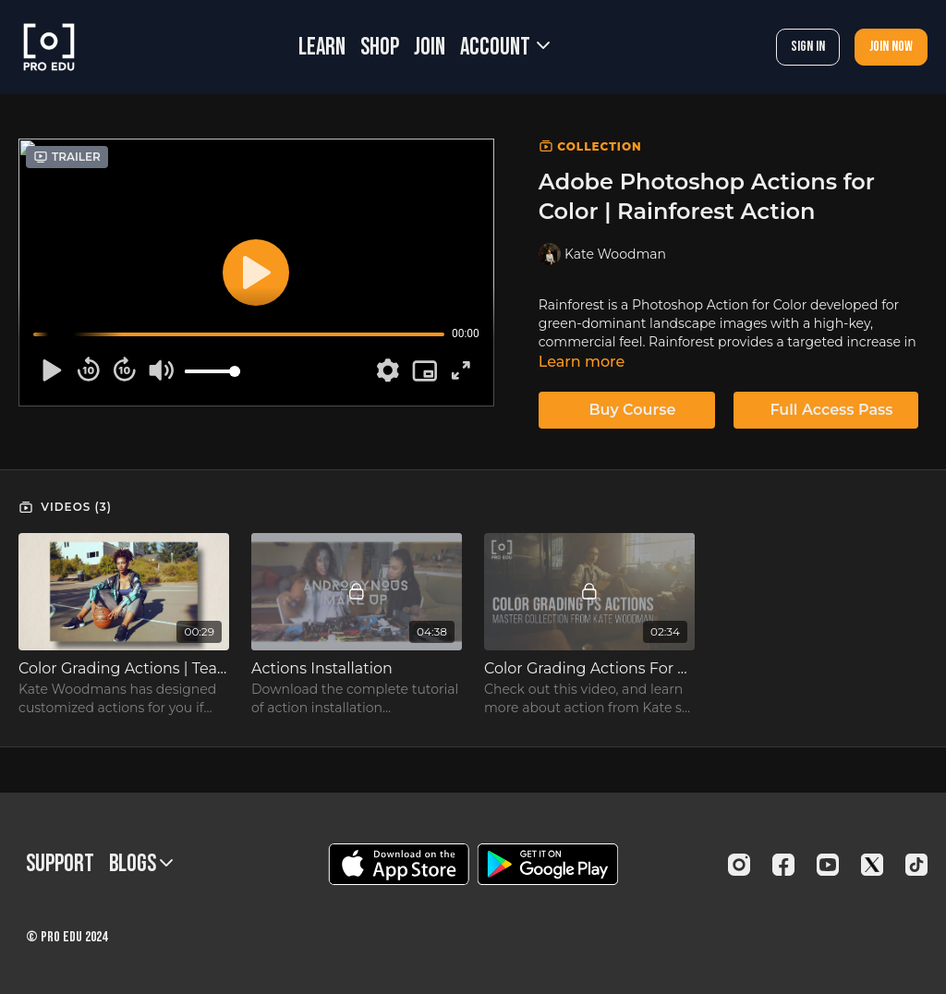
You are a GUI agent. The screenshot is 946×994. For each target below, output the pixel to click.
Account (505, 47)
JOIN (429, 47)
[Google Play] (548, 864)
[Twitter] (872, 865)
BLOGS (141, 864)
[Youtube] (828, 865)
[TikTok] (916, 865)
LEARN (322, 47)
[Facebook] (783, 865)
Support (60, 864)
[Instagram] (739, 865)
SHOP (379, 47)
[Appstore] (398, 864)
